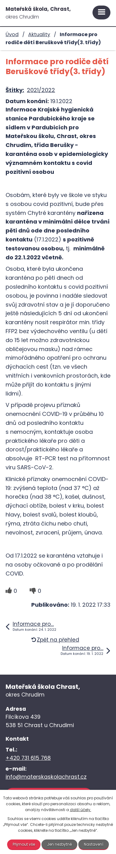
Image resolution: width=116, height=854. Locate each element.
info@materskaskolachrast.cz (46, 777)
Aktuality (39, 34)
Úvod (12, 34)
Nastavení (93, 844)
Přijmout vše (24, 844)
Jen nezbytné (59, 844)
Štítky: (15, 90)
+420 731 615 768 (28, 758)
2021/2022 (41, 90)
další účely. (80, 809)
